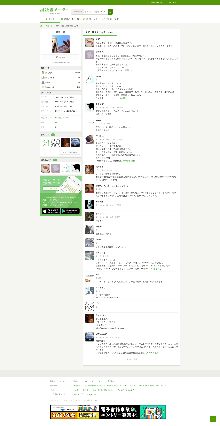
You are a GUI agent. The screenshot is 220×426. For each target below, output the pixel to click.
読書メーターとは (80, 381)
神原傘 (99, 226)
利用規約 (111, 381)
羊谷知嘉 (100, 201)
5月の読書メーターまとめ (60, 62)
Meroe (98, 239)
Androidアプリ (79, 394)
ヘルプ (76, 390)
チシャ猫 (100, 104)
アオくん (100, 52)
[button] (110, 12)
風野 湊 (49, 26)
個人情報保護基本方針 (93, 385)
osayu (98, 76)
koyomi (99, 120)
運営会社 (77, 385)
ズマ (98, 303)
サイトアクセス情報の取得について (152, 385)
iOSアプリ (93, 394)
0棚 (56, 122)
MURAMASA (101, 334)
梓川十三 (100, 136)
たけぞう (100, 167)
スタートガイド (97, 381)
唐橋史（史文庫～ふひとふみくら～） (112, 185)
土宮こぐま (101, 252)
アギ (98, 39)
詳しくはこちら (51, 188)
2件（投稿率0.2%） (62, 118)
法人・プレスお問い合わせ (103, 390)
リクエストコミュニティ (126, 390)
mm (97, 274)
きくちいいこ (101, 213)
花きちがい (101, 315)
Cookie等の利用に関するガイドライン (120, 385)
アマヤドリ (101, 287)
